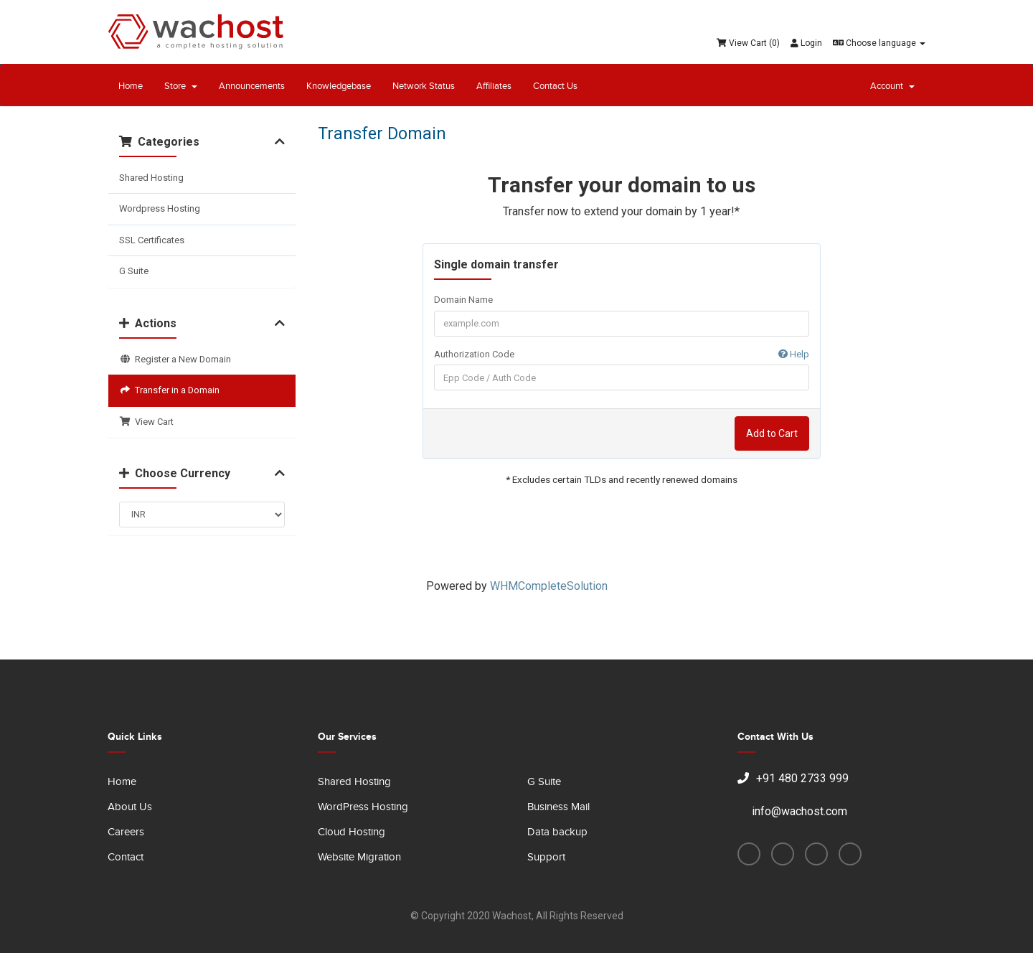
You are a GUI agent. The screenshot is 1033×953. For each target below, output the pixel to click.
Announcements (252, 86)
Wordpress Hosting (159, 208)
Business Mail (558, 807)
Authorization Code (621, 355)
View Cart (146, 421)
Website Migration (359, 857)
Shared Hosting (151, 177)
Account (892, 86)
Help (793, 354)
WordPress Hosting (363, 807)
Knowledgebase (338, 86)
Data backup (557, 832)
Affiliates (493, 86)
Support (546, 857)
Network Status (423, 86)
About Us (130, 807)
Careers (126, 832)
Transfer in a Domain (169, 390)
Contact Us (555, 86)
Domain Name (463, 299)
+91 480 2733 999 (793, 778)
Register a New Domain (175, 359)
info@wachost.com (792, 811)
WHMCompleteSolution (549, 586)
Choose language (879, 43)
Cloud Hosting (351, 832)
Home (130, 86)
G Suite (133, 271)
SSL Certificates (151, 240)
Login (806, 43)
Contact (125, 857)
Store (180, 86)
